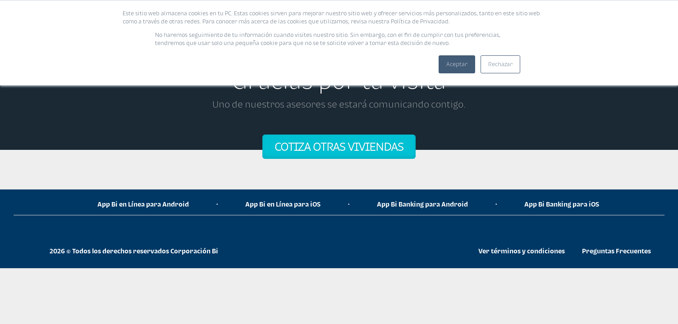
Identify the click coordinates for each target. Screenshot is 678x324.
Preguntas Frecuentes (616, 251)
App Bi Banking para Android (422, 204)
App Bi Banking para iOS (561, 204)
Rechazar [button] (500, 64)
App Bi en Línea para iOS (283, 204)
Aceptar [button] (456, 64)
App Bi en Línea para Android (143, 204)
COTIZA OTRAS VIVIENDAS (339, 146)
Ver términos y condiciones (521, 251)
